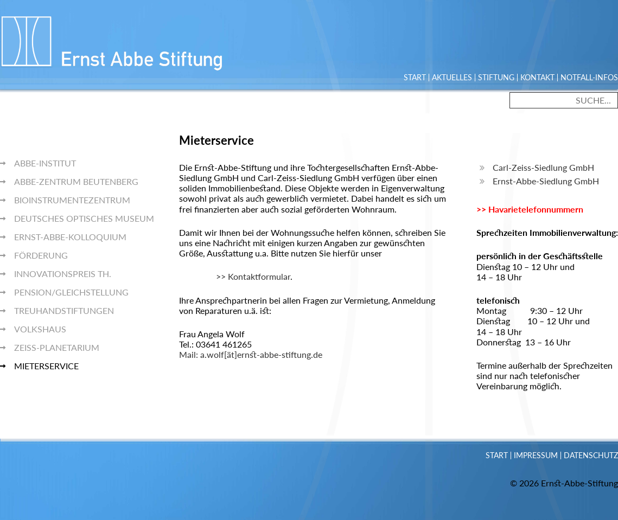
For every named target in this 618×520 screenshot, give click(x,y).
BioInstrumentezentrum (72, 200)
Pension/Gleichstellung (71, 292)
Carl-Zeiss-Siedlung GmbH (543, 167)
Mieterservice (46, 366)
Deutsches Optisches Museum (84, 218)
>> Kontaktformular (234, 276)
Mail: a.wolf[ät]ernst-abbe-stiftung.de (250, 354)
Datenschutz (591, 455)
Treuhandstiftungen (64, 310)
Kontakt (537, 77)
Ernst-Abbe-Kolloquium (70, 237)
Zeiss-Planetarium (56, 347)
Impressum (536, 455)
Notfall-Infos (589, 77)
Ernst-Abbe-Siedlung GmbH (546, 181)
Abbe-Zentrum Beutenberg (76, 181)
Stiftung (496, 77)
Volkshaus (40, 329)
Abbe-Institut (45, 163)
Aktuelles (452, 77)
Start (415, 77)
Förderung (41, 255)
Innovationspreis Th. (62, 273)
